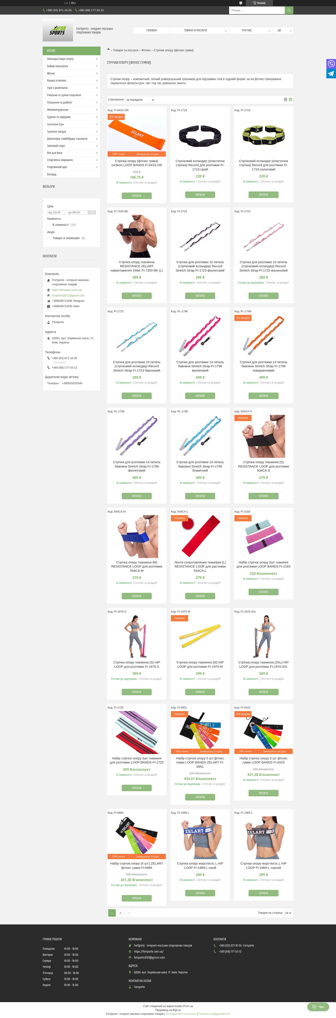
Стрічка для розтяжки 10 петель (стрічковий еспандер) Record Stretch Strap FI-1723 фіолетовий (200, 266)
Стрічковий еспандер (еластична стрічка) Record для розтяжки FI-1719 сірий (200, 165)
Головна (151, 30)
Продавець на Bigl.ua (168, 1010)
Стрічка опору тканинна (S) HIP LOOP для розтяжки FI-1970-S (136, 664)
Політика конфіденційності (214, 1013)
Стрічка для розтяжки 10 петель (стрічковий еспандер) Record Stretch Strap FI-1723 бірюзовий (136, 366)
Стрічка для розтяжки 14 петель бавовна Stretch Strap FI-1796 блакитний (200, 466)
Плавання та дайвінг (59, 102)
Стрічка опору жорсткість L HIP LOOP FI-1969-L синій (200, 865)
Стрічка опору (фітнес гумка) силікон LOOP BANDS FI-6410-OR (136, 163)
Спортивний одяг (57, 167)
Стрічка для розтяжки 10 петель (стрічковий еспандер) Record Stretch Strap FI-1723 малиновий (263, 266)
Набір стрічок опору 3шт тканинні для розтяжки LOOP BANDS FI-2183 (263, 564)
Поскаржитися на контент (181, 1013)
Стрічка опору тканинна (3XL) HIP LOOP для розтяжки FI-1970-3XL (263, 664)
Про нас (247, 30)
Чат (318, 1007)
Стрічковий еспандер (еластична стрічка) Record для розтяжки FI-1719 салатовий (263, 165)
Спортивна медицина (60, 160)
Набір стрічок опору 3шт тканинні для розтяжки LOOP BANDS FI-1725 (137, 760)
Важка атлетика (56, 80)
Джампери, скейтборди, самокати (67, 139)
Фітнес (146, 50)
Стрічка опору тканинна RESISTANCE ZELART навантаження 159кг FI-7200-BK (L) (137, 266)
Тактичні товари (56, 132)
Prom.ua (188, 1006)
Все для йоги (54, 153)
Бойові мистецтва (57, 66)
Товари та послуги (195, 30)
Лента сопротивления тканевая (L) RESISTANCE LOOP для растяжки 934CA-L (200, 566)
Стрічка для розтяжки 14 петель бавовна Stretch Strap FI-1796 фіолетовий (136, 466)
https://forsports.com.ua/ (67, 289)
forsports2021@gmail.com (68, 295)
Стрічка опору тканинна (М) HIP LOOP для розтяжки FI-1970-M (200, 664)
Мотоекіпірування (57, 110)
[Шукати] (289, 10)
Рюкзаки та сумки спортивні (64, 95)
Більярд (51, 174)
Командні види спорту (60, 59)
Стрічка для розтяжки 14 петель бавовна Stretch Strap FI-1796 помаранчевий (263, 366)
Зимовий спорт (56, 146)
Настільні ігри (55, 124)
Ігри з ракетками (57, 88)
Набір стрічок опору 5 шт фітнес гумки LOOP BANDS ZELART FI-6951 (200, 762)
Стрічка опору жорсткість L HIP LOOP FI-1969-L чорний (263, 865)
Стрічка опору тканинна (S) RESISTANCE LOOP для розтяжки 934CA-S (263, 466)
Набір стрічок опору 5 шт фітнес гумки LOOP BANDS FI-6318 (263, 760)
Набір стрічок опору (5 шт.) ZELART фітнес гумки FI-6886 (136, 865)
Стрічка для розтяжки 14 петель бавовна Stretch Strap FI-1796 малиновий (200, 366)
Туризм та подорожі (58, 117)
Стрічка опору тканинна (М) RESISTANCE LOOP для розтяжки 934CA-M (136, 566)
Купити (136, 196)
